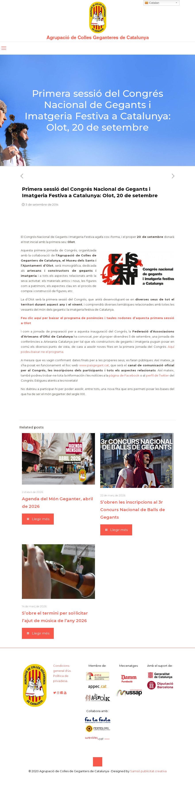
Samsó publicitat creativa (148, 771)
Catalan (152, 3)
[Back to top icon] (97, 761)
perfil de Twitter (157, 375)
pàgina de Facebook (124, 375)
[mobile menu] (4, 48)
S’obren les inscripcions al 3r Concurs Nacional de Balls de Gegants (132, 510)
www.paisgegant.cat (94, 365)
